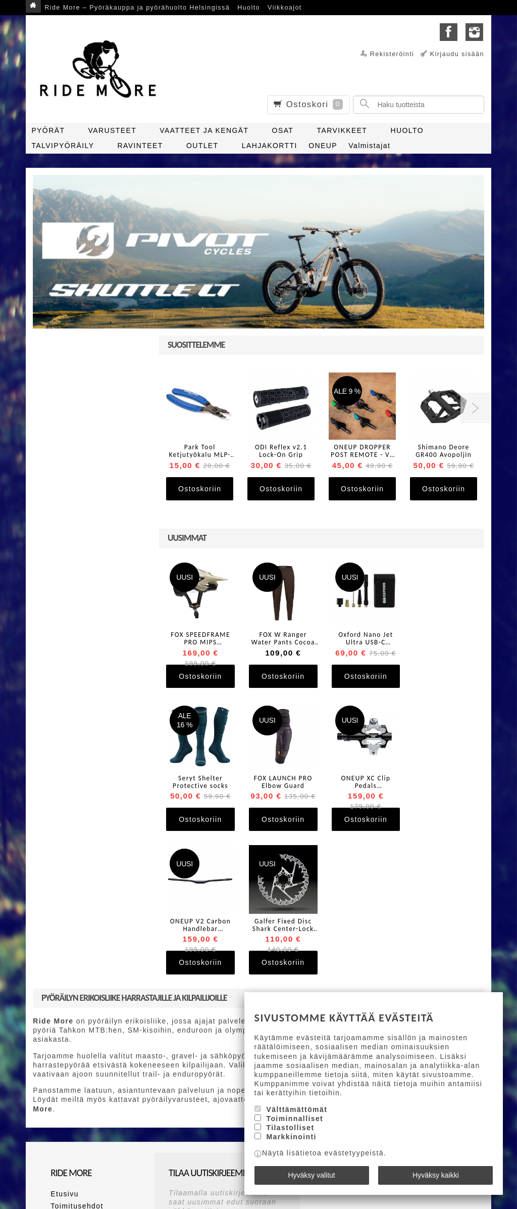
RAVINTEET (140, 146)
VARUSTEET (112, 130)
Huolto (248, 7)
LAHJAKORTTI (269, 146)
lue (221, 1108)
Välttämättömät (296, 1109)
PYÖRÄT (48, 130)
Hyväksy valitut (311, 1175)
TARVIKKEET (342, 130)
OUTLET (202, 146)
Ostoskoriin (199, 489)
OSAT (283, 130)
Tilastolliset (290, 1128)
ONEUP (322, 146)
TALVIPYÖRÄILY (62, 146)
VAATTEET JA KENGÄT (204, 130)
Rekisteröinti (392, 54)
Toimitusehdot (77, 1060)
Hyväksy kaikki (435, 1175)
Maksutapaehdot (81, 1072)
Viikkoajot (285, 7)
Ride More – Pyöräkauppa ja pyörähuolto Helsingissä (137, 7)
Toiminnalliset (294, 1119)
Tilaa (181, 1125)
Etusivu (64, 1048)
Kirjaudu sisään (457, 54)
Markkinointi (291, 1137)
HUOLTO (407, 130)
